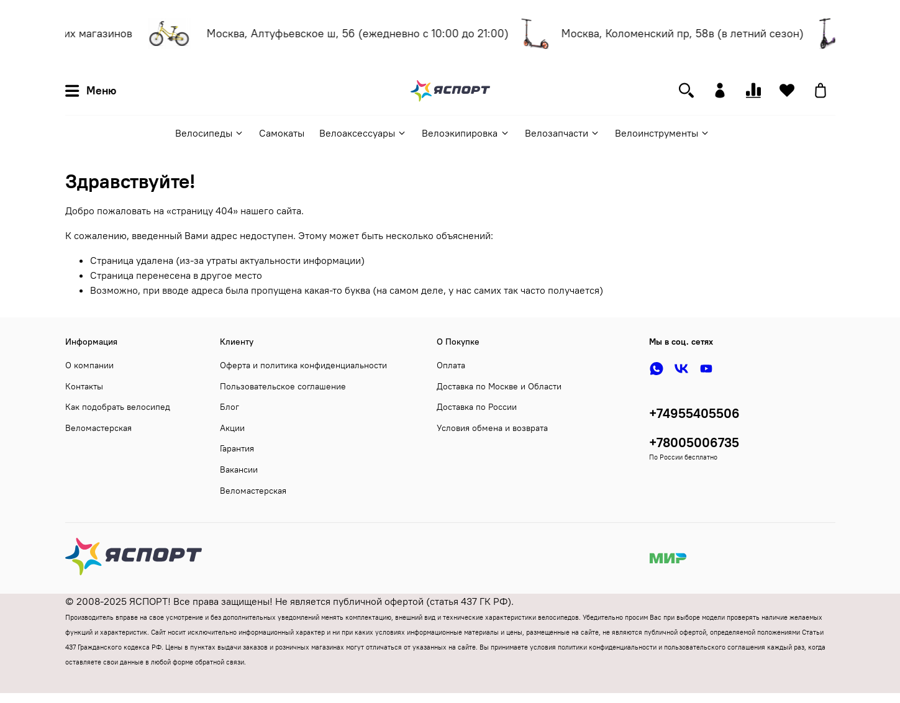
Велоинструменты (662, 133)
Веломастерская (98, 427)
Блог (229, 406)
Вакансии (239, 469)
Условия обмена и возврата (492, 427)
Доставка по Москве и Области (499, 386)
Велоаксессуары (363, 133)
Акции (232, 427)
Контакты (84, 386)
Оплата (451, 365)
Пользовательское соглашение (283, 386)
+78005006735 (694, 442)
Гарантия (237, 448)
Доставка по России (477, 406)
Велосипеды (209, 133)
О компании (89, 365)
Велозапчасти (562, 133)
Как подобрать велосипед (117, 406)
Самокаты (281, 133)
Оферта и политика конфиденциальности (303, 365)
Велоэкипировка (465, 133)
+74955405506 (694, 413)
